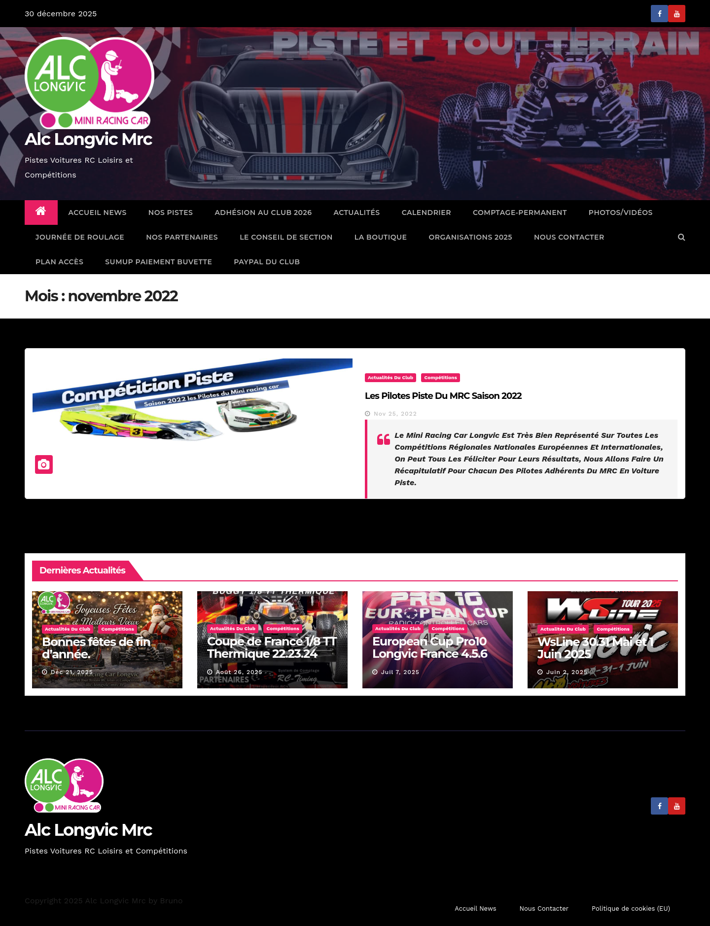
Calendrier (426, 212)
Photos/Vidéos (621, 212)
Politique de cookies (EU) (631, 908)
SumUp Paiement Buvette (158, 261)
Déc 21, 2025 (72, 672)
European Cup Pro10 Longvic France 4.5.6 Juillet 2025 (429, 653)
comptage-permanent (520, 212)
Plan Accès (59, 261)
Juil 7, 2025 (400, 672)
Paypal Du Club (267, 261)
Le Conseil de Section (286, 237)
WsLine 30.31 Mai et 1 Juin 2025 (595, 648)
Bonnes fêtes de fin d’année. (96, 648)
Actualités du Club (390, 377)
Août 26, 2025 (239, 672)
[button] (681, 237)
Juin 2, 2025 (567, 672)
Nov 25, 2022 (395, 413)
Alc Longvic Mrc (88, 139)
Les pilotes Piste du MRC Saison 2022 (443, 396)
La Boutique (381, 237)
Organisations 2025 (470, 237)
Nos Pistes (170, 212)
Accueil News (98, 212)
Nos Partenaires (182, 237)
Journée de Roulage (80, 237)
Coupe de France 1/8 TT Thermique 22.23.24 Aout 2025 (271, 653)
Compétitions (440, 377)
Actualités (356, 212)
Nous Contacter (569, 237)
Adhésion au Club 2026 (263, 212)
